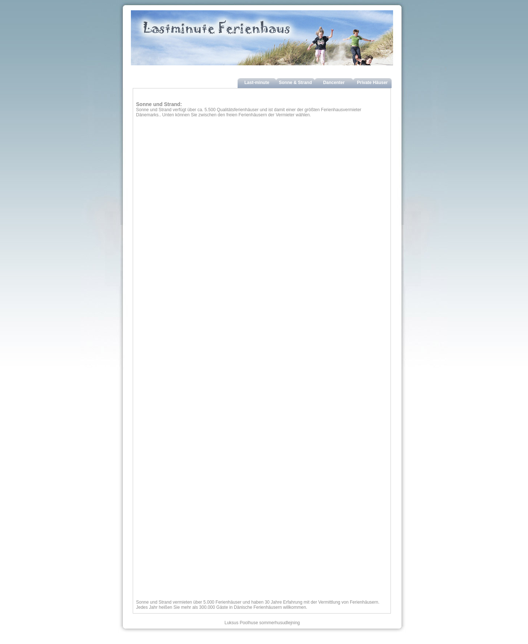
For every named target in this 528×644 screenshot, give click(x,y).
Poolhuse (249, 622)
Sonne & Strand (295, 82)
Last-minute (256, 82)
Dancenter (334, 82)
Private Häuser (372, 82)
